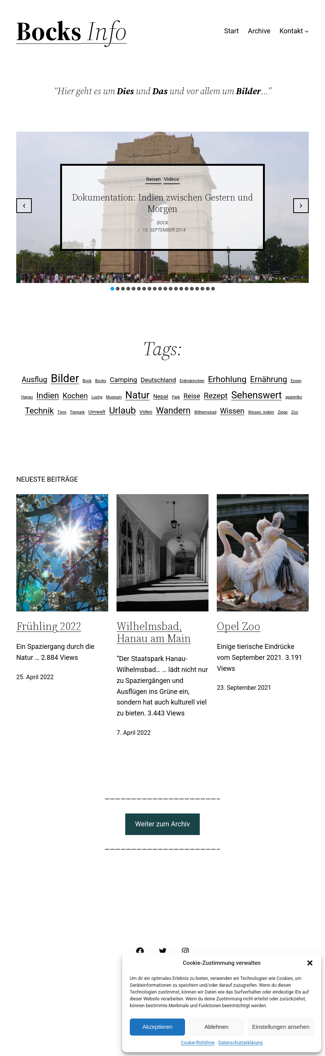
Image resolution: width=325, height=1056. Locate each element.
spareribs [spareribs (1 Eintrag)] (293, 397)
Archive (259, 31)
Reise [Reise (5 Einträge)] (191, 396)
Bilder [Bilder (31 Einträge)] (65, 378)
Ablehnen (216, 1026)
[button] (310, 963)
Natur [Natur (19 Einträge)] (137, 395)
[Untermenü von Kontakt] (307, 31)
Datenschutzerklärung (240, 1042)
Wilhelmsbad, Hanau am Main (154, 632)
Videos (171, 179)
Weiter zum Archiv (162, 824)
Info (104, 31)
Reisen (153, 179)
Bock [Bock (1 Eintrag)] (87, 380)
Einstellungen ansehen (280, 1026)
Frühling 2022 (48, 626)
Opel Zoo (238, 626)
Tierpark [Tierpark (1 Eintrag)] (77, 412)
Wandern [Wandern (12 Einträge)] (173, 411)
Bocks (48, 31)
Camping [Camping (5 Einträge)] (123, 380)
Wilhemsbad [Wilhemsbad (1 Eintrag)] (205, 412)
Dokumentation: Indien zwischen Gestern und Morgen (162, 203)
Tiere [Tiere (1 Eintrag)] (62, 412)
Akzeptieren (157, 1026)
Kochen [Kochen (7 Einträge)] (75, 396)
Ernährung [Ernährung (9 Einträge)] (268, 379)
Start (231, 31)
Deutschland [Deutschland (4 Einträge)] (158, 380)
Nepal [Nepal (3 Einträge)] (160, 396)
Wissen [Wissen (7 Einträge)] (232, 411)
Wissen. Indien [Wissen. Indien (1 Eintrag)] (261, 412)
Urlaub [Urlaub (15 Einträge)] (122, 410)
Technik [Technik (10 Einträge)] (39, 410)
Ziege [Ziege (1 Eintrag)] (283, 412)
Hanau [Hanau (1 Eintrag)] (27, 397)
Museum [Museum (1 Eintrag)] (114, 397)
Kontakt (291, 31)
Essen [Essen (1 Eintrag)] (296, 380)
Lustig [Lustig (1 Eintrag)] (96, 397)
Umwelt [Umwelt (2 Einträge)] (96, 412)
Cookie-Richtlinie (198, 1042)
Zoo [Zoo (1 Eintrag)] (294, 412)
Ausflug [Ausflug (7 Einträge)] (34, 379)
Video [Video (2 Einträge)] (146, 412)
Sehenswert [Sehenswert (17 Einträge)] (256, 395)
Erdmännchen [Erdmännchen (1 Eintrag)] (192, 380)
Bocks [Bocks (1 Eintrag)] (100, 380)
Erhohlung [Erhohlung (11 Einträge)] (227, 379)
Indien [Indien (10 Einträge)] (47, 395)
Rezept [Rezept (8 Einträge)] (215, 395)
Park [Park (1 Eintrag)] (176, 397)
